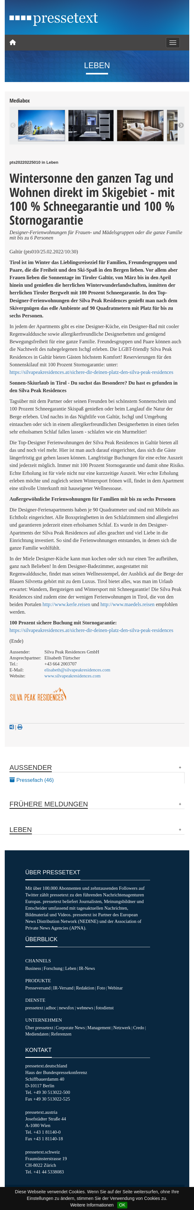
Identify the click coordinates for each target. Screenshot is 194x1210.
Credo (138, 1027)
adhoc (51, 1007)
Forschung (53, 968)
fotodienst (104, 1007)
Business (33, 968)
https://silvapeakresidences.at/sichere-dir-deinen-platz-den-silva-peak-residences (91, 372)
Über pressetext (39, 1027)
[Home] (13, 42)
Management (99, 1027)
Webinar (115, 987)
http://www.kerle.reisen (66, 604)
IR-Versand (63, 987)
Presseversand (38, 987)
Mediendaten (37, 1033)
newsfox (66, 1007)
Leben (70, 968)
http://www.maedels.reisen (127, 604)
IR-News (87, 968)
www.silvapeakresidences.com (73, 675)
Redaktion (85, 987)
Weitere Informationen (91, 1204)
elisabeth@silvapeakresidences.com (77, 669)
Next (181, 125)
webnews (85, 1007)
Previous (13, 125)
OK (122, 1204)
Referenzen (61, 1033)
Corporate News (70, 1027)
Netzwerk (122, 1027)
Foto (101, 987)
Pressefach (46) (31, 780)
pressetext (34, 1007)
